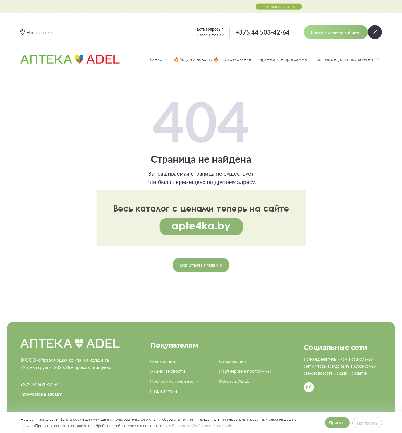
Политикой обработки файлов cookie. (206, 425)
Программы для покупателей (346, 59)
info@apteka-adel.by (41, 393)
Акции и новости (167, 371)
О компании (162, 361)
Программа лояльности (174, 381)
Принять (335, 422)
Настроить (366, 422)
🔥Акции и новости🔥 (196, 59)
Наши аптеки (163, 390)
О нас (159, 59)
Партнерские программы (282, 59)
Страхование (237, 59)
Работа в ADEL (234, 381)
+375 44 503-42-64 (262, 32)
